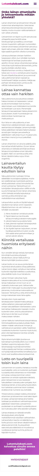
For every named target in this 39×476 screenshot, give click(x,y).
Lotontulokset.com (15, 3)
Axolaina (13, 73)
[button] (35, 3)
